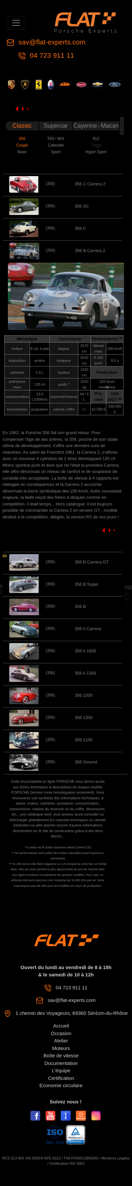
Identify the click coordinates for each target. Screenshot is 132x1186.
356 (22, 138)
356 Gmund (86, 761)
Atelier (61, 1040)
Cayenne (86, 125)
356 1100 (83, 739)
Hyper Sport (96, 152)
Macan (110, 125)
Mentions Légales (115, 1158)
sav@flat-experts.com (50, 42)
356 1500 (83, 695)
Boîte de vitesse (61, 1055)
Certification (61, 1078)
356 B (80, 606)
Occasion (61, 1033)
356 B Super (86, 584)
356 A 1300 (85, 673)
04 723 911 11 (51, 55)
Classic (22, 125)
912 (96, 138)
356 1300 (83, 717)
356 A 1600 (85, 650)
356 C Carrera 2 (90, 183)
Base (21, 152)
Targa (96, 145)
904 (60, 138)
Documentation (61, 1063)
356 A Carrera (88, 628)
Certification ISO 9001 (67, 1163)
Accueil (61, 1025)
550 (51, 138)
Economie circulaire (61, 1085)
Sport (55, 152)
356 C (80, 228)
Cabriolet (56, 145)
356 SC (82, 206)
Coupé (22, 145)
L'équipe (61, 1070)
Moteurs (61, 1048)
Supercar (56, 125)
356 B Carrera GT (92, 562)
